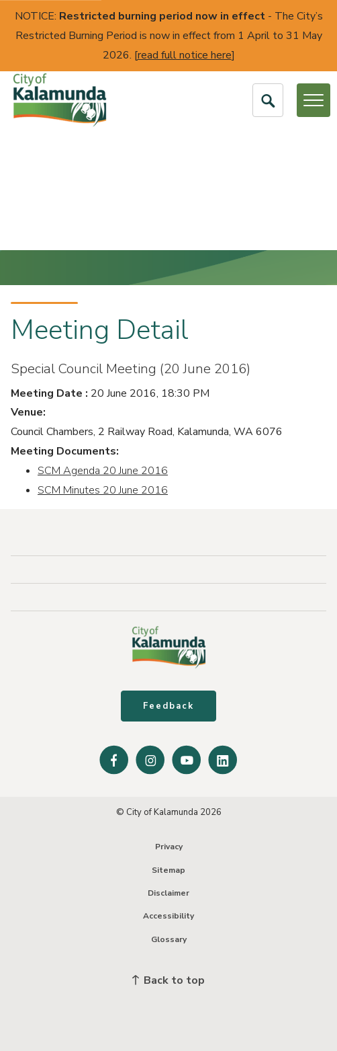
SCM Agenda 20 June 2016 (103, 470)
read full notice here (185, 55)
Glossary (169, 939)
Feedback (168, 706)
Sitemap (168, 870)
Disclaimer (168, 893)
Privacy (169, 846)
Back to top (168, 980)
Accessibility (168, 915)
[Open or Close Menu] (313, 100)
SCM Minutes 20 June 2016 (103, 490)
